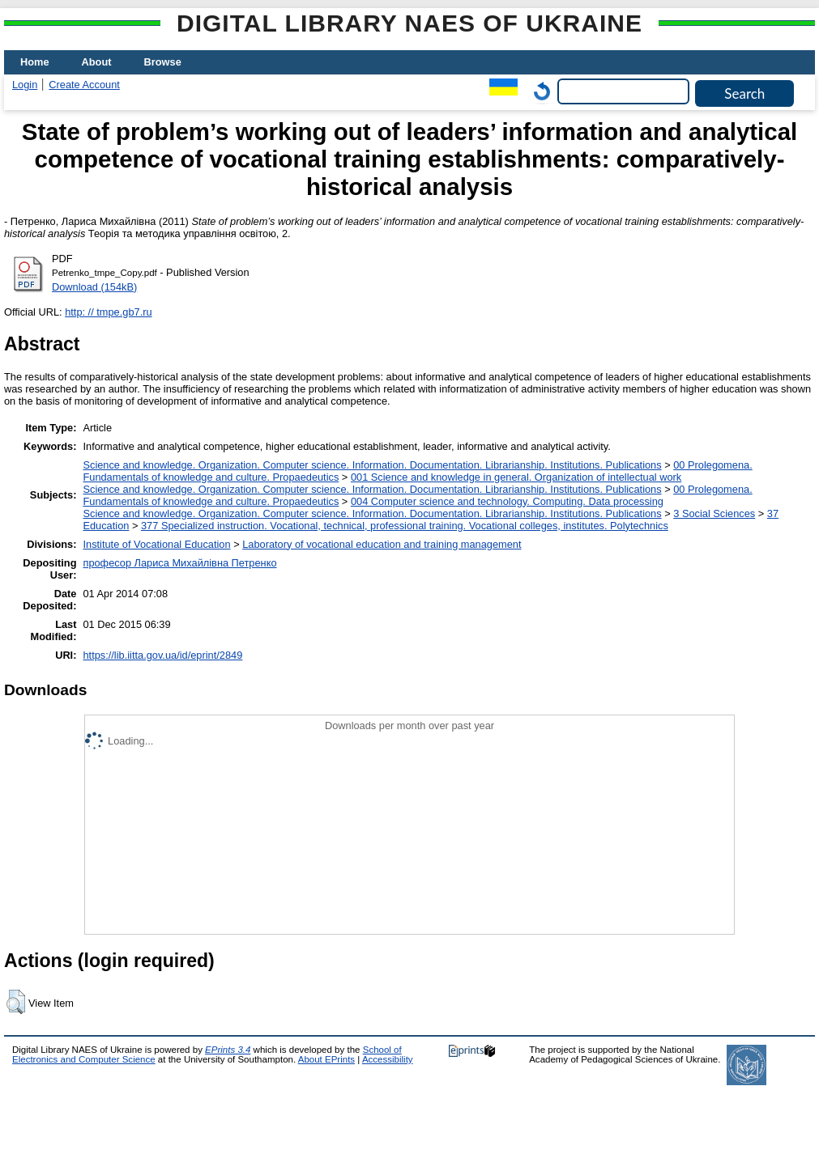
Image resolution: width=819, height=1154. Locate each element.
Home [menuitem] (34, 62)
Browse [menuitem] (162, 62)
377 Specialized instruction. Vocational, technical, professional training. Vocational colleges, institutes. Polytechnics (404, 526)
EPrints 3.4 (227, 1049)
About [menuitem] (97, 62)
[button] (15, 1002)
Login (24, 84)
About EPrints (326, 1059)
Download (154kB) (94, 287)
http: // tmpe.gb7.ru (108, 312)
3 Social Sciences (714, 513)
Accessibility (387, 1059)
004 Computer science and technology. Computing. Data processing (507, 501)
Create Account (84, 84)
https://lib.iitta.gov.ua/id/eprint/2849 (162, 655)
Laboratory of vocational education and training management (381, 544)
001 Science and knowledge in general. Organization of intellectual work (516, 477)
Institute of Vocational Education (156, 544)
